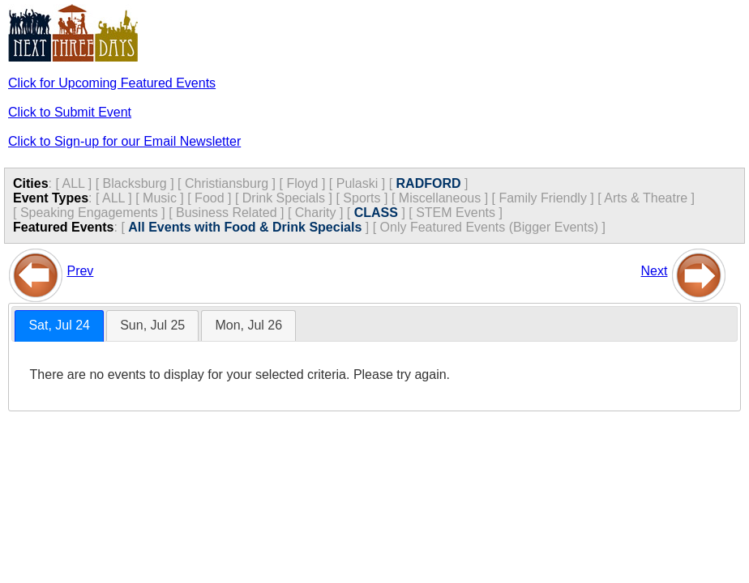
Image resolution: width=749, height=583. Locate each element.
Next (654, 271)
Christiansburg (226, 183)
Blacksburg (135, 183)
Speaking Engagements (89, 212)
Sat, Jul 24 (59, 325)
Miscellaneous (440, 198)
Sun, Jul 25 (152, 325)
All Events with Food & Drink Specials (245, 227)
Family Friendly (542, 198)
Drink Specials (283, 198)
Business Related (226, 212)
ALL (73, 183)
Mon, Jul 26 (248, 325)
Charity (315, 212)
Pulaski (357, 183)
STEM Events (455, 212)
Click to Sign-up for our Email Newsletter (124, 141)
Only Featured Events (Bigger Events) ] (493, 227)
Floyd (302, 183)
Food (209, 198)
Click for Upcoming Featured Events (112, 83)
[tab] (59, 326)
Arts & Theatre (645, 198)
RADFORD (428, 183)
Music (160, 198)
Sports (361, 198)
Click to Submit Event (69, 112)
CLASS (376, 212)
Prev (79, 271)
